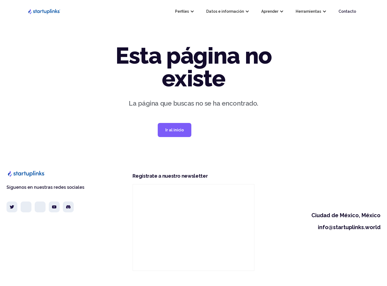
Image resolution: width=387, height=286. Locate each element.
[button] (184, 11)
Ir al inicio (174, 130)
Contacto (347, 11)
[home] (43, 11)
